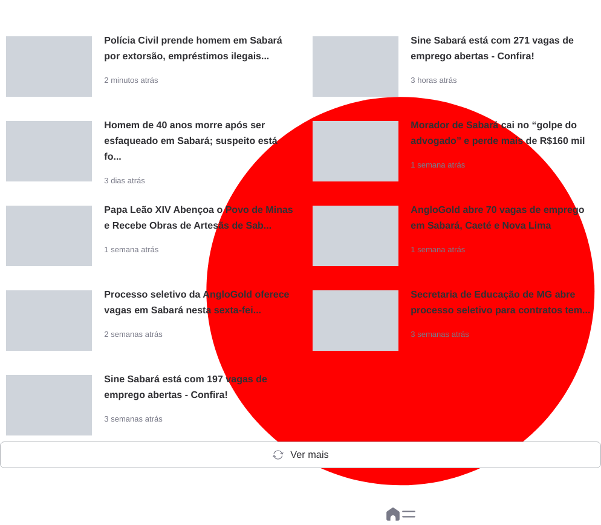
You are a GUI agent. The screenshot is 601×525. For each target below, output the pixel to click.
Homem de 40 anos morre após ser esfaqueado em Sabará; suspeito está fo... (190, 141)
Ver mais (300, 455)
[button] (409, 514)
